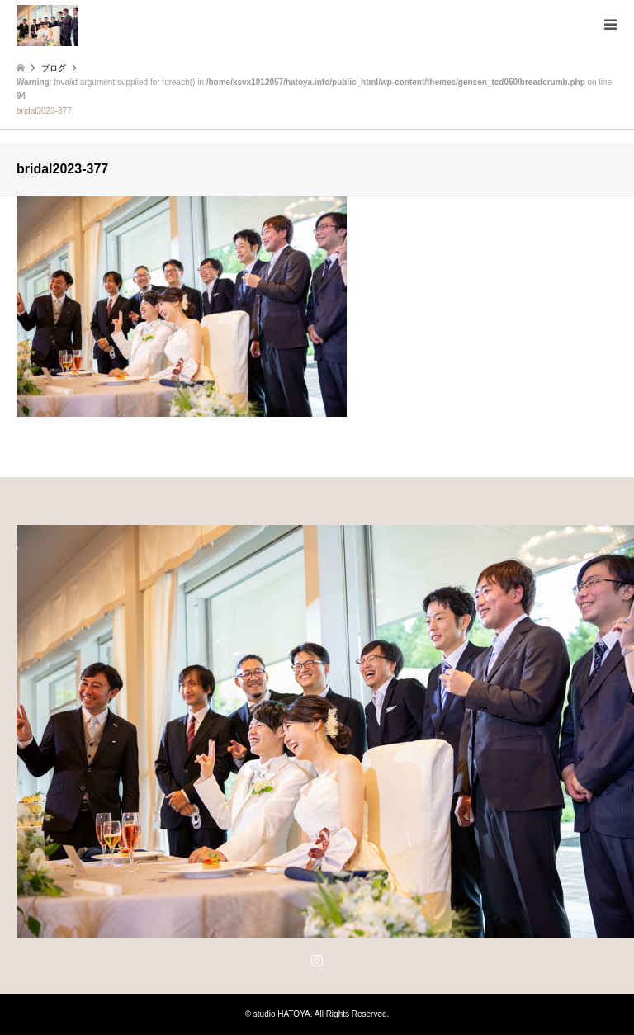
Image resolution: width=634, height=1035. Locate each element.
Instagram (317, 960)
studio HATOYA (281, 1013)
